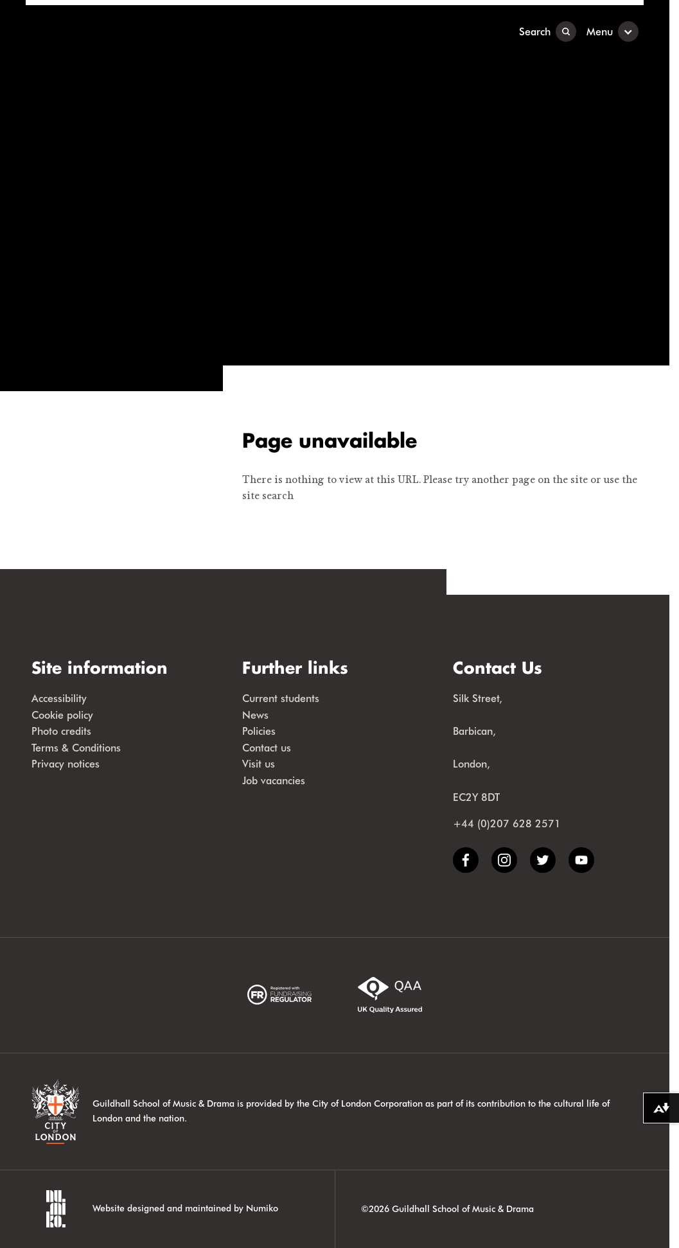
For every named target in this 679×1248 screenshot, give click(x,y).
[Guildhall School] (106, 31)
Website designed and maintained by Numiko (185, 1208)
